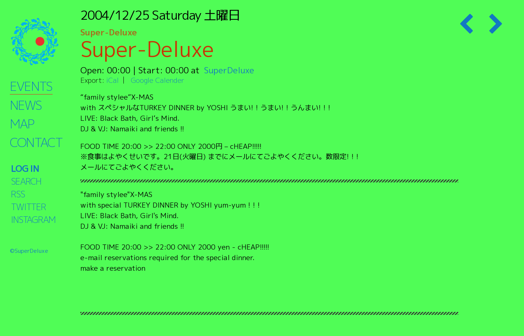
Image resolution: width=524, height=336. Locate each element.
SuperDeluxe (229, 70)
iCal (112, 80)
